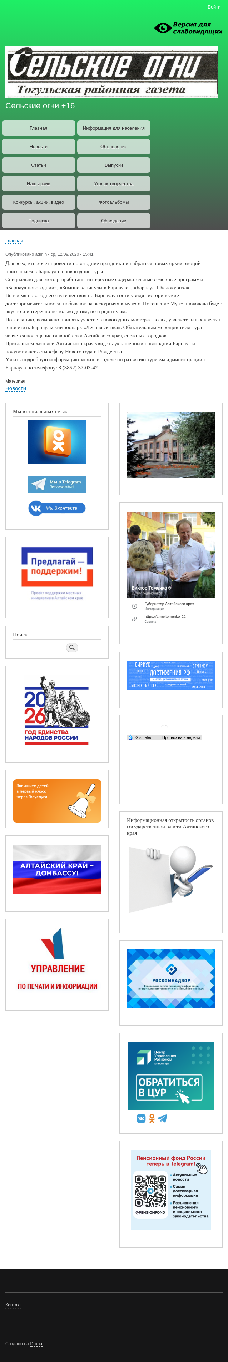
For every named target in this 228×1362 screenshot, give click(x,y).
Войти (214, 7)
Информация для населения (114, 128)
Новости (39, 146)
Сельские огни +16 (40, 105)
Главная (38, 128)
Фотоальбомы (114, 202)
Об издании (114, 220)
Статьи (38, 165)
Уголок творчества (114, 183)
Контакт (13, 1305)
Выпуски (114, 165)
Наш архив (38, 183)
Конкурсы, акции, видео (38, 202)
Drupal (37, 1343)
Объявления (113, 146)
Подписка (38, 220)
